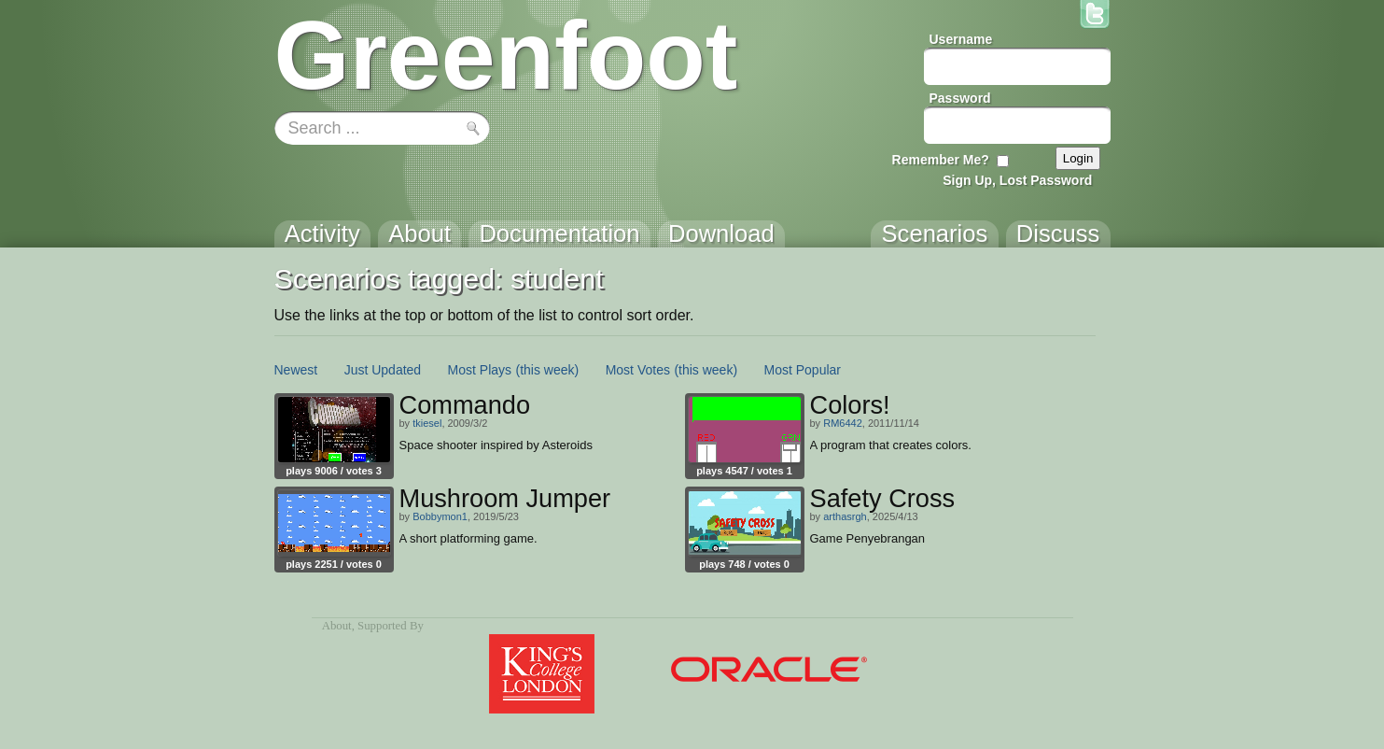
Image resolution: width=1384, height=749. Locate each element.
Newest (296, 369)
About (337, 625)
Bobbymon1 (440, 516)
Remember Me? (940, 159)
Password (960, 98)
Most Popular (802, 369)
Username (961, 39)
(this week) (548, 369)
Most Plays (479, 369)
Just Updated (383, 369)
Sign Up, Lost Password (1017, 180)
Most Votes (638, 369)
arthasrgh (844, 516)
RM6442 (842, 423)
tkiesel (426, 423)
